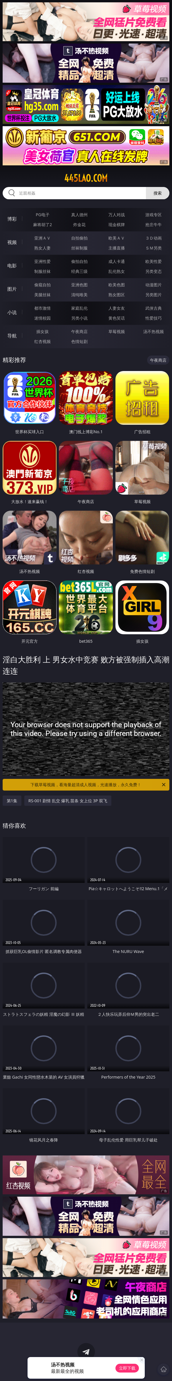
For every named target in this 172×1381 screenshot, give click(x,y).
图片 (12, 289)
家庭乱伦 (79, 308)
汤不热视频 (153, 331)
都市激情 (42, 308)
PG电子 (43, 214)
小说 (12, 312)
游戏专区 (153, 214)
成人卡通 (116, 261)
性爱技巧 (153, 318)
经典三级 (79, 271)
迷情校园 (42, 318)
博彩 (12, 219)
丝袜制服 (79, 248)
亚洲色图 (79, 284)
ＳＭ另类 (153, 248)
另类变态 (153, 271)
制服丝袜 (42, 271)
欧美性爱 (153, 261)
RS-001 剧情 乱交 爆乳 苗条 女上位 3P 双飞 (67, 800)
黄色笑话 (116, 318)
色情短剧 (79, 341)
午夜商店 (79, 331)
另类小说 (79, 318)
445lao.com (86, 178)
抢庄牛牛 (153, 224)
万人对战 (116, 214)
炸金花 (79, 224)
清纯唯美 (79, 294)
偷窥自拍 (42, 284)
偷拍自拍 (79, 261)
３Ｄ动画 (153, 238)
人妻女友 (116, 308)
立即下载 (127, 1368)
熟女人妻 (42, 248)
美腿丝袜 (42, 294)
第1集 (12, 800)
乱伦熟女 (116, 271)
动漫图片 (153, 284)
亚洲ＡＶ (42, 238)
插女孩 (42, 331)
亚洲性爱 (42, 261)
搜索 (158, 193)
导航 (12, 335)
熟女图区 (116, 294)
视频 (12, 242)
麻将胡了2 (42, 224)
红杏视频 (42, 341)
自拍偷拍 (79, 238)
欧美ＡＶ (116, 238)
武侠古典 (153, 308)
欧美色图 (116, 284)
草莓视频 (116, 331)
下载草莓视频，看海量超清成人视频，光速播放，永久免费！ (98, 784)
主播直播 (116, 248)
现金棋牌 (116, 224)
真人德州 (79, 214)
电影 (12, 265)
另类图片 (153, 294)
